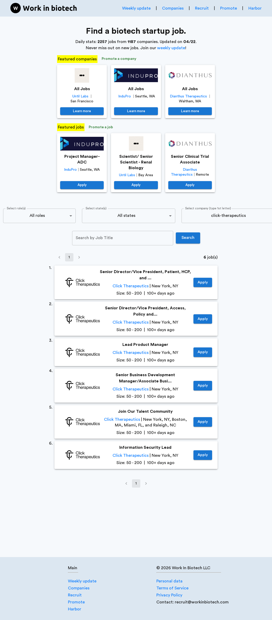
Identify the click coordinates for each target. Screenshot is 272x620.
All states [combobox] (126, 215)
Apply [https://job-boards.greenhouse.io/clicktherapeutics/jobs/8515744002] (202, 319)
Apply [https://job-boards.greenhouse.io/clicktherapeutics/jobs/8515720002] (202, 282)
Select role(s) (16, 208)
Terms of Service (172, 588)
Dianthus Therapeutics (188, 96)
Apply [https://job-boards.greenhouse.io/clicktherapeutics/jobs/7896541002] (202, 385)
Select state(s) (96, 208)
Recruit (202, 8)
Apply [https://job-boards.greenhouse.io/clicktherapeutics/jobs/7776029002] (202, 422)
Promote (228, 8)
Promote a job (101, 127)
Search (188, 237)
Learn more (82, 111)
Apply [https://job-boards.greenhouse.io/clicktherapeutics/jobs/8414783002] (202, 455)
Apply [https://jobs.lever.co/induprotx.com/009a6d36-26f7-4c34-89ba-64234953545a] (82, 185)
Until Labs (80, 96)
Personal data (169, 581)
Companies (173, 8)
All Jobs (82, 89)
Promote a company (119, 59)
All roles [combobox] (37, 215)
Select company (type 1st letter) (208, 208)
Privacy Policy (169, 595)
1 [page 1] (69, 257)
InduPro (124, 96)
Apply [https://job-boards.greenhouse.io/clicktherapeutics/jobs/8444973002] (202, 352)
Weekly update (136, 8)
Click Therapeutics (131, 286)
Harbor (255, 8)
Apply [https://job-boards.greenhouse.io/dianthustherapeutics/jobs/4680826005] (190, 185)
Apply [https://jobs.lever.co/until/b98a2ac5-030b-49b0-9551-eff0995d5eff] (136, 185)
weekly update (171, 48)
